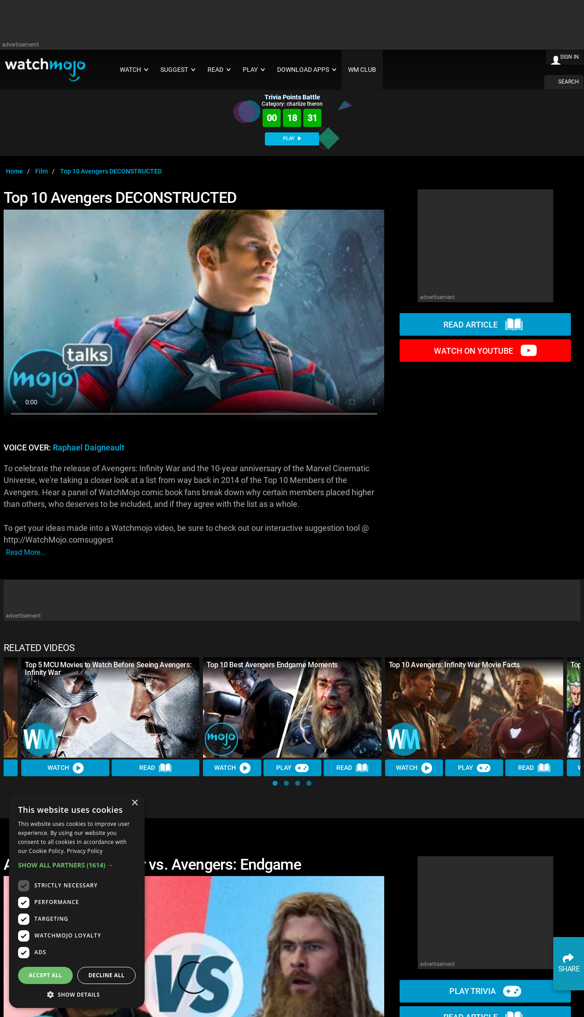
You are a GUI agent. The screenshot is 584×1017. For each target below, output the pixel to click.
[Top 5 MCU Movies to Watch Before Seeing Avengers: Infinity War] (110, 707)
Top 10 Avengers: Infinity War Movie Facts (454, 665)
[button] (275, 783)
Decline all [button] (107, 975)
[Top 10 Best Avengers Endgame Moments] (292, 707)
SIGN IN (569, 57)
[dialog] (77, 900)
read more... (26, 552)
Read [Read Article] (155, 767)
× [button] (134, 803)
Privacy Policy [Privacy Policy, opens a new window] (85, 851)
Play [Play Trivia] (292, 767)
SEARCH (568, 82)
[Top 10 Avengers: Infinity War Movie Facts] (474, 707)
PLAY (292, 138)
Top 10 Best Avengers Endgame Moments (272, 665)
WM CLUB (362, 70)
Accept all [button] (45, 975)
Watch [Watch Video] (65, 767)
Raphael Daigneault (88, 447)
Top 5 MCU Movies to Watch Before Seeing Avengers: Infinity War (108, 669)
